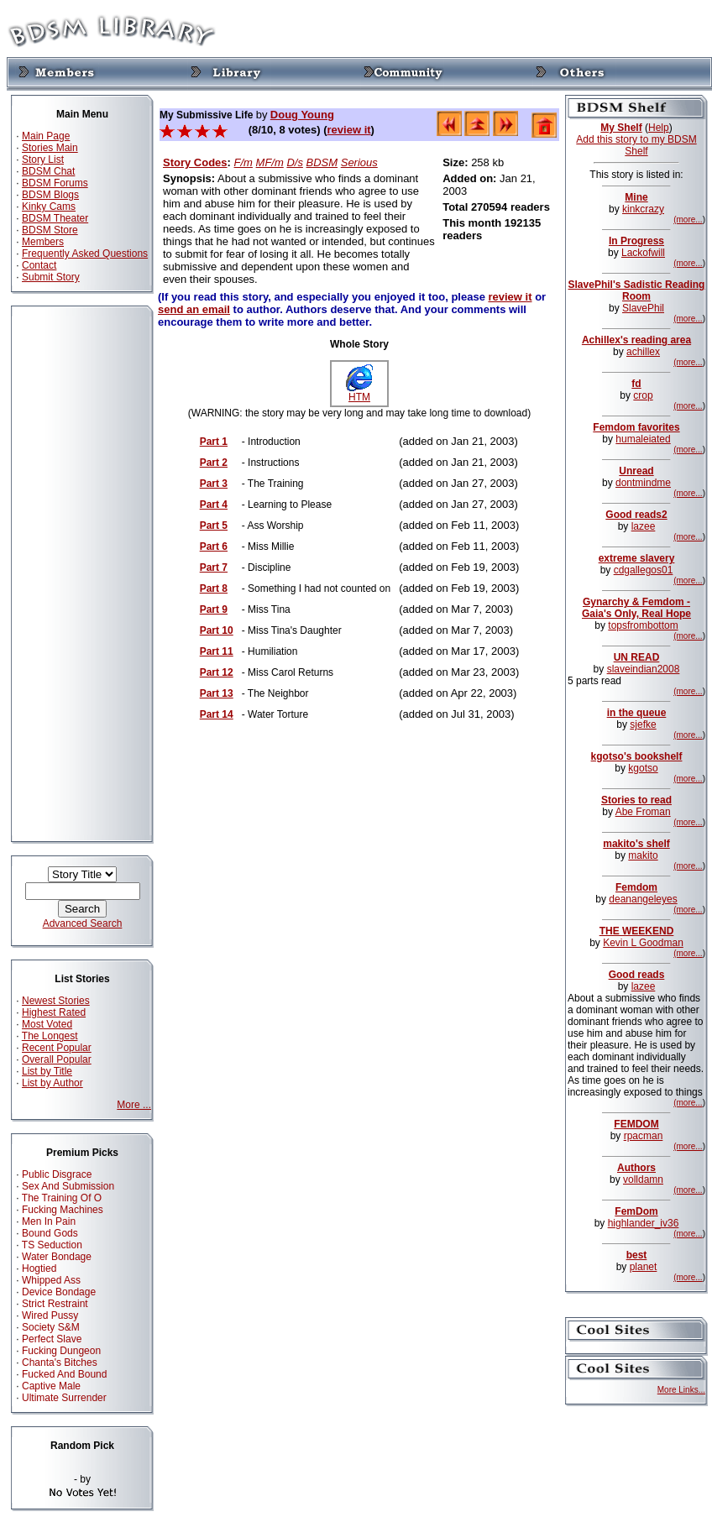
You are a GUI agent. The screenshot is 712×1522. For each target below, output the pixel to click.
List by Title (47, 1071)
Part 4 (214, 504)
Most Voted (47, 1024)
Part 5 (214, 525)
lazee (643, 526)
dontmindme (643, 483)
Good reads (637, 975)
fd (636, 384)
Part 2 (214, 462)
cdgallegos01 (643, 570)
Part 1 (214, 441)
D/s (294, 162)
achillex (643, 352)
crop (642, 395)
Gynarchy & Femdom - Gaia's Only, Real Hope (636, 608)
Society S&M (51, 1327)
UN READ (637, 657)
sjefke (643, 724)
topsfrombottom (643, 625)
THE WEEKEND (636, 931)
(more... (687, 219)
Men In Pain (49, 1221)
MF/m (270, 162)
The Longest (50, 1036)
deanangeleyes (643, 899)
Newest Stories (56, 1001)
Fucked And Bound (64, 1374)
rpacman (643, 1136)
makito (642, 855)
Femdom (636, 887)
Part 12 (216, 672)
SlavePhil (643, 308)
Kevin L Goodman (643, 943)
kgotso (642, 768)
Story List (43, 159)
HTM (359, 392)
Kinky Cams (49, 206)
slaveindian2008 (643, 669)
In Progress (636, 241)
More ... (134, 1105)
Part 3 (214, 483)
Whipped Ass (51, 1280)
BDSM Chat (48, 171)
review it (349, 129)
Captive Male (51, 1386)
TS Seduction (52, 1245)
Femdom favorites (636, 427)
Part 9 (214, 609)
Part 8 (214, 588)
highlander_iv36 (643, 1223)
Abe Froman (643, 812)
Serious (359, 162)
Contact (39, 265)
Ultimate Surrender (64, 1398)
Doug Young (302, 114)
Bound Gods (50, 1233)
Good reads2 (636, 514)
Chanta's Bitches (59, 1362)
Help (658, 127)
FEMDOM (636, 1124)
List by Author (52, 1083)
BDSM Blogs (50, 195)
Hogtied (39, 1268)
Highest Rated (54, 1012)
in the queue (637, 713)
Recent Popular (57, 1048)
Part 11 (216, 651)
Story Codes (195, 162)
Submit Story (51, 277)
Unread (636, 471)
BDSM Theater (55, 218)
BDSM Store (50, 230)
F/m (243, 162)
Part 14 (216, 714)
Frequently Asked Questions (85, 253)
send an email (194, 309)
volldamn (643, 1179)
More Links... (681, 1389)
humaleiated (642, 439)
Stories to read (636, 800)
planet (643, 1267)
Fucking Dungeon (61, 1351)
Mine (636, 197)
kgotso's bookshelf (637, 756)
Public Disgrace (57, 1174)
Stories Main (50, 148)
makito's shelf (636, 844)
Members (43, 242)
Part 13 (216, 693)
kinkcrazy (643, 209)
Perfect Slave (51, 1339)
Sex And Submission (68, 1186)
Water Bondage (57, 1257)
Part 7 (214, 567)
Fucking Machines (62, 1210)
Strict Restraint (55, 1304)
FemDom (636, 1211)
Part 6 (214, 546)
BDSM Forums (55, 183)
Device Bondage (59, 1292)
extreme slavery (637, 558)
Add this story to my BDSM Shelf (636, 145)
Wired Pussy (50, 1315)
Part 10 (216, 630)
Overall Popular (57, 1059)
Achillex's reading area (636, 340)
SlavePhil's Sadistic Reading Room (636, 290)
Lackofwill (643, 253)
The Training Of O (62, 1198)
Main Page (46, 136)
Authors (636, 1168)
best (636, 1255)
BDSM (322, 162)
